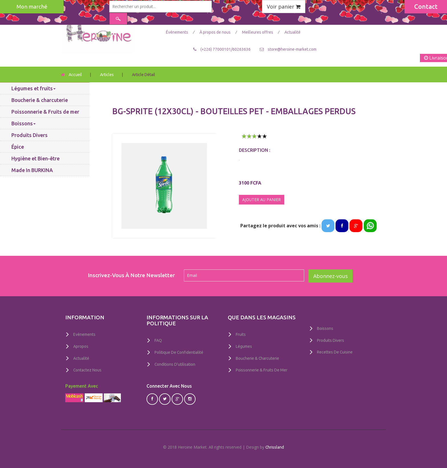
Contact (426, 6)
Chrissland (274, 446)
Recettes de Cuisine (335, 352)
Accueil (75, 74)
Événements (177, 32)
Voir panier (283, 6)
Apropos (80, 346)
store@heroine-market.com (292, 49)
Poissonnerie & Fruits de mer (45, 112)
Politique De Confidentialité (179, 352)
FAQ (158, 340)
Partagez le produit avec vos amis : (280, 225)
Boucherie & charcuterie (39, 100)
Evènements (84, 334)
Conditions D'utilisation (175, 363)
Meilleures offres (258, 32)
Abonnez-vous (330, 276)
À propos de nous (215, 32)
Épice (17, 147)
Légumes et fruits (33, 88)
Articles (107, 74)
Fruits (241, 334)
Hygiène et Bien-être (35, 158)
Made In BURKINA (32, 170)
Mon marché (32, 6)
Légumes (244, 346)
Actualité (292, 32)
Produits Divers (29, 135)
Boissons (23, 123)
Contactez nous (87, 369)
